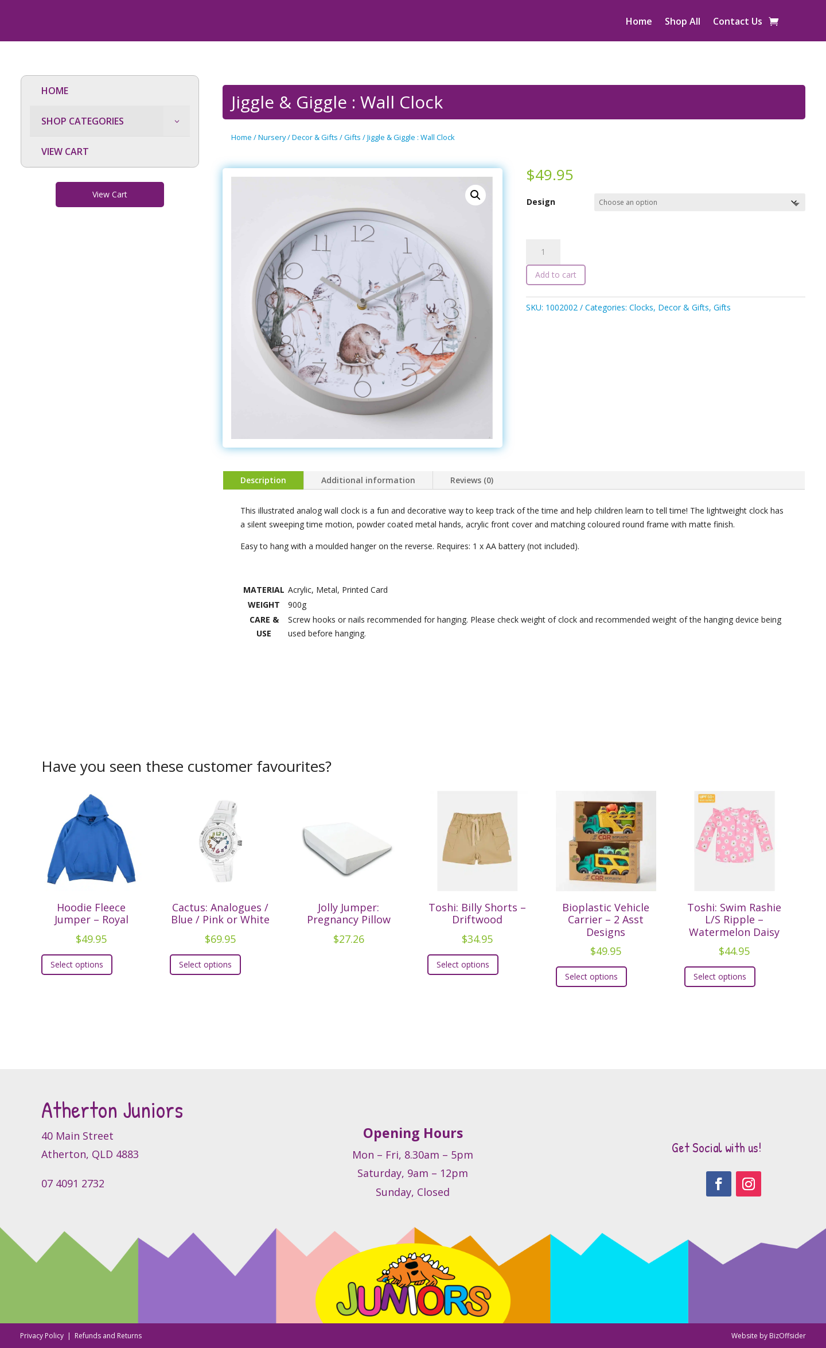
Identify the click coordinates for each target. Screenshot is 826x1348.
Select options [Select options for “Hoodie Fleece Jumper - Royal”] (76, 964)
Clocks (641, 307)
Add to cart (555, 274)
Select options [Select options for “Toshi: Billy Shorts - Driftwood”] (463, 964)
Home (639, 22)
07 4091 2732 (72, 1183)
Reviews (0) (471, 480)
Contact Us (737, 22)
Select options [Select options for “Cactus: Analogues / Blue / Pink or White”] (205, 964)
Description (263, 480)
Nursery (272, 137)
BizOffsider (787, 1336)
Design (541, 201)
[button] (475, 195)
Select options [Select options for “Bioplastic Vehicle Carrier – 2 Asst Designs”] (591, 976)
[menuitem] (110, 91)
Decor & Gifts (315, 137)
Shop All (682, 22)
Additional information (368, 480)
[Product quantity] (543, 252)
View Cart (109, 194)
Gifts (352, 137)
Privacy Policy (42, 1336)
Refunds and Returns (108, 1336)
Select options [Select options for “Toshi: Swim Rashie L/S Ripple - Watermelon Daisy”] (719, 976)
